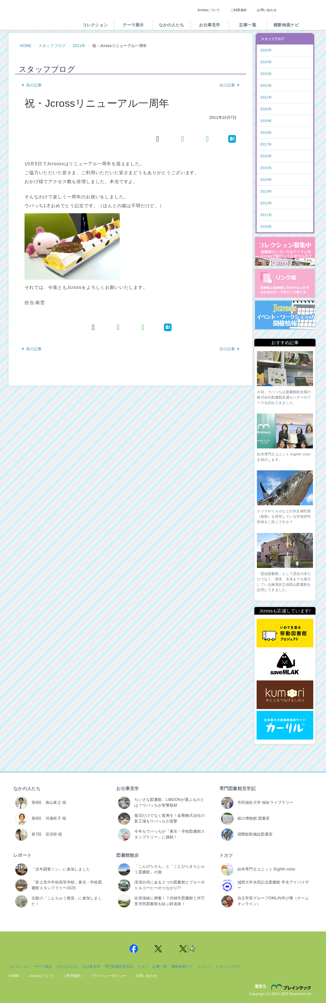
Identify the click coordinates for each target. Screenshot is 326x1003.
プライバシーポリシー (108, 976)
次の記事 (229, 85)
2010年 (266, 227)
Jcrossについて (208, 10)
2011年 (79, 46)
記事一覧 (247, 25)
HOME (26, 46)
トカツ (226, 855)
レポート (22, 855)
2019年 (266, 121)
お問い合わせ (267, 10)
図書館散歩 (127, 855)
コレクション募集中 (285, 251)
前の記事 (31, 85)
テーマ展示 (133, 25)
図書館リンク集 (285, 283)
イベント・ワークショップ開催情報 (285, 315)
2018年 (266, 132)
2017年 (266, 144)
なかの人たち (171, 25)
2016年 (266, 156)
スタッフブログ (52, 46)
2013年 (266, 191)
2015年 (266, 168)
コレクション (95, 25)
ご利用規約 (238, 10)
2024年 (266, 62)
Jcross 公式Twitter (158, 948)
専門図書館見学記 (237, 788)
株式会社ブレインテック (292, 987)
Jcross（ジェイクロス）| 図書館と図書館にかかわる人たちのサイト (39, 17)
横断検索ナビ (286, 25)
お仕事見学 (209, 25)
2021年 (266, 97)
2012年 (266, 203)
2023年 (266, 74)
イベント (204, 966)
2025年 (266, 50)
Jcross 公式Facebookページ (133, 948)
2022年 (266, 85)
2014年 (266, 179)
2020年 (266, 109)
